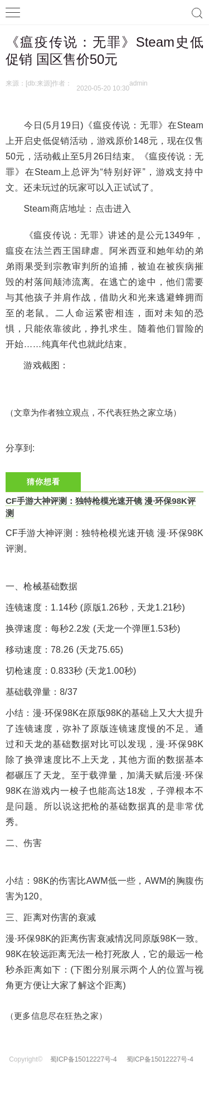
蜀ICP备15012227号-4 (83, 1059)
